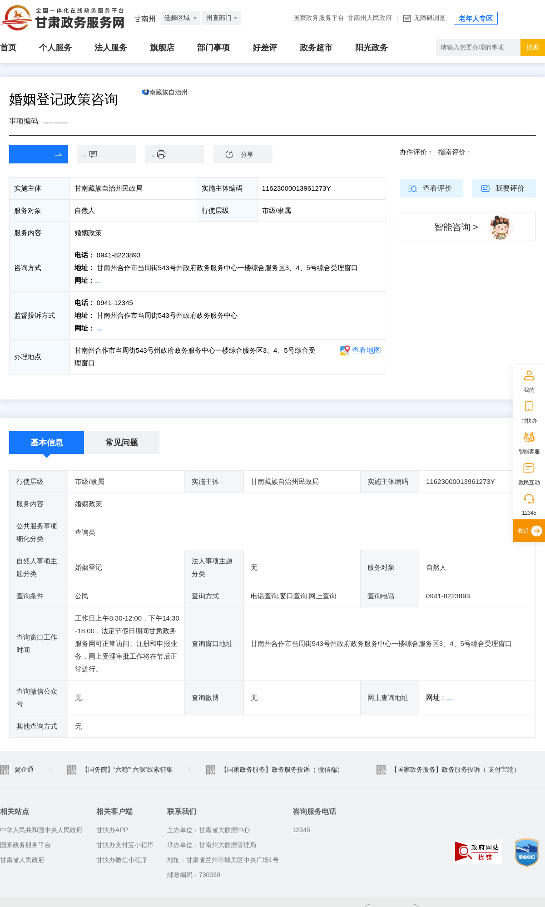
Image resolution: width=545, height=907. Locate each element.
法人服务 (110, 47)
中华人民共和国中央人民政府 (41, 829)
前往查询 (460, 697)
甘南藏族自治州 (183, 99)
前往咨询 (108, 280)
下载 (179, 154)
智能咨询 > (456, 227)
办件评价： (417, 152)
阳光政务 (371, 47)
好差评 (265, 47)
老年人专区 (476, 18)
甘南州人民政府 (369, 18)
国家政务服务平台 (318, 18)
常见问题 (121, 442)
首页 (8, 47)
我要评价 (510, 188)
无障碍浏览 (430, 18)
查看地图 (366, 350)
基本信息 (46, 442)
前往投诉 (110, 328)
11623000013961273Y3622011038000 (98, 121)
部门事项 (213, 47)
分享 (247, 154)
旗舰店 (162, 47)
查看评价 (437, 188)
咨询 (111, 154)
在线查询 (31, 154)
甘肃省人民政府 (22, 859)
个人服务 (55, 47)
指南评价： (455, 152)
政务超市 (316, 47)
